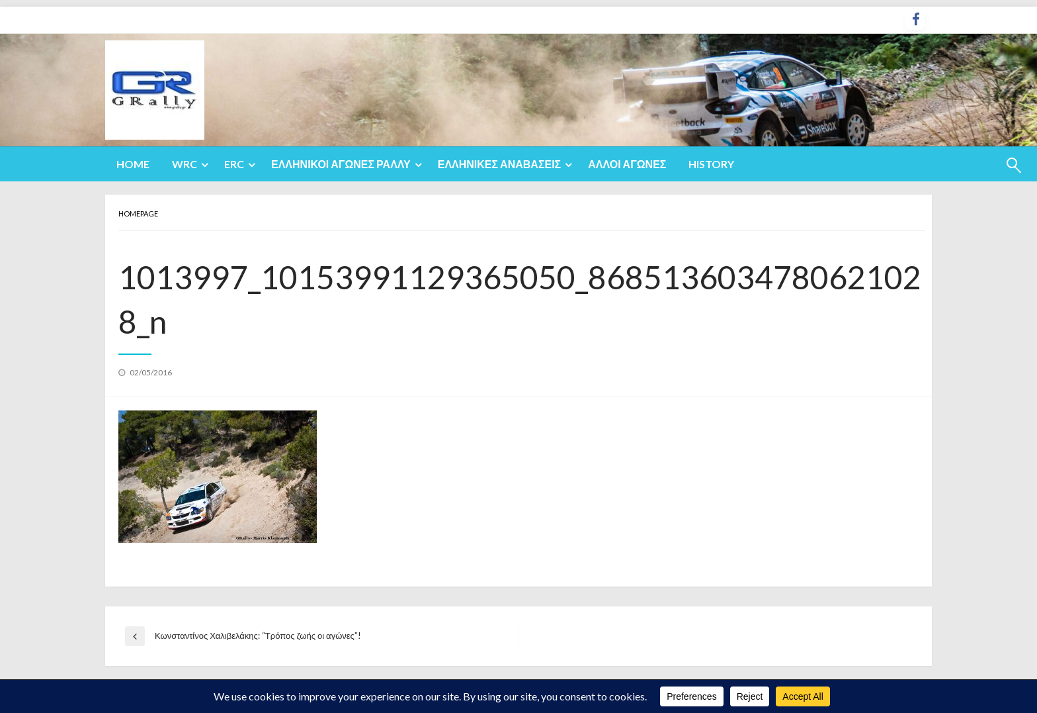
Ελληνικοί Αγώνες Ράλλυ (341, 164)
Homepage (138, 213)
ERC (234, 164)
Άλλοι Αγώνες (627, 164)
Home (132, 164)
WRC (184, 164)
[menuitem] (133, 164)
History (711, 164)
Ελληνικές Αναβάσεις (499, 164)
